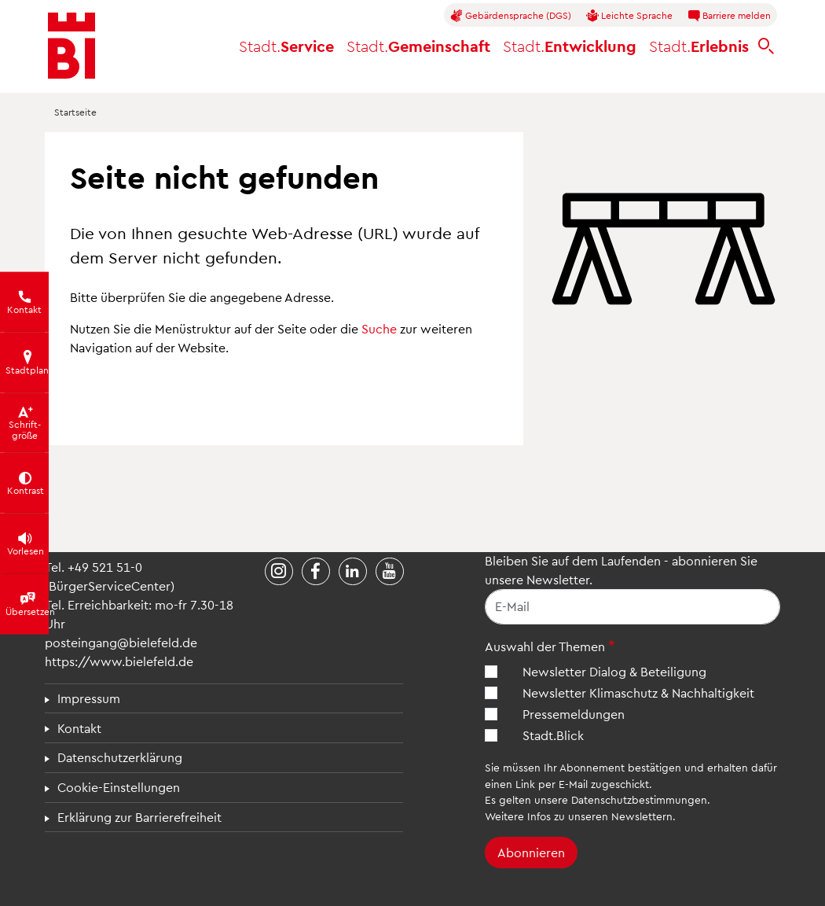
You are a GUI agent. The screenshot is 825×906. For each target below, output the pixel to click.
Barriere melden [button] (729, 15)
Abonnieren (531, 852)
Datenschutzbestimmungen (639, 799)
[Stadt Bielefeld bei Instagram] (279, 572)
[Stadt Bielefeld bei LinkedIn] (353, 572)
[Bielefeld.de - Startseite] (71, 46)
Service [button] (286, 45)
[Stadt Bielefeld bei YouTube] (390, 572)
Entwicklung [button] (569, 45)
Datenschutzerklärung (119, 756)
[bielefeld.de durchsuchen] (766, 46)
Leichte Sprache (629, 15)
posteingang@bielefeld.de (121, 642)
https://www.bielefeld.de (119, 661)
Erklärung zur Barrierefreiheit (139, 816)
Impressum (88, 698)
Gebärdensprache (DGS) (510, 15)
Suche (379, 328)
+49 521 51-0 (105, 566)
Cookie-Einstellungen (118, 786)
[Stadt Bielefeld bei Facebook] (316, 572)
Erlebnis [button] (699, 45)
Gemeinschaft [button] (418, 45)
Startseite (75, 111)
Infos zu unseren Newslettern (600, 816)
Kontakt (79, 727)
